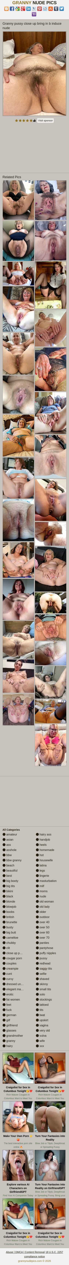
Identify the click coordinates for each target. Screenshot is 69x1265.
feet (7, 1004)
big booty (10, 880)
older (41, 911)
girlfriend (10, 1025)
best (7, 875)
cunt (7, 973)
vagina (42, 1025)
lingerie (42, 875)
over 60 (42, 932)
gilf (6, 1020)
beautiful (10, 870)
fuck (7, 1009)
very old (43, 1030)
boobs (8, 911)
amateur (10, 834)
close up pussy (14, 953)
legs (40, 870)
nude (41, 896)
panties (42, 942)
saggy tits (44, 968)
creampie (10, 968)
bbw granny (12, 860)
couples (10, 963)
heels (41, 844)
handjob (43, 839)
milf (40, 886)
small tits (43, 989)
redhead (43, 963)
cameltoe (10, 937)
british (8, 917)
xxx (40, 1046)
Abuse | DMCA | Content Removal (25, 1252)
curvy (8, 978)
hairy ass (43, 834)
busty (8, 927)
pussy (41, 958)
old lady (43, 906)
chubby (9, 942)
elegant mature (14, 989)
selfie (41, 973)
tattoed (42, 1004)
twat (40, 1015)
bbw (7, 855)
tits (39, 1009)
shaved (42, 978)
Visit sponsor (45, 120)
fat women (11, 999)
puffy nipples (46, 953)
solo (40, 994)
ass (7, 844)
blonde (9, 901)
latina (41, 865)
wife (40, 1040)
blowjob (9, 906)
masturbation (46, 880)
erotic (8, 994)
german (9, 1015)
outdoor (43, 917)
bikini (8, 891)
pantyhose (44, 948)
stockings (44, 999)
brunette (10, 922)
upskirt (42, 1020)
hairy (8, 1046)
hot (40, 855)
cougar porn (12, 958)
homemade (45, 850)
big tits (9, 886)
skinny (42, 984)
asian (8, 839)
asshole (10, 850)
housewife (44, 860)
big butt (9, 932)
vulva (41, 1035)
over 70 (42, 937)
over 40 (42, 922)
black (8, 896)
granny (9, 1040)
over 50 (42, 927)
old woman (45, 901)
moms (42, 891)
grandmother (13, 1035)
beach (8, 865)
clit (6, 948)
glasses (9, 1030)
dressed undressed (17, 984)
